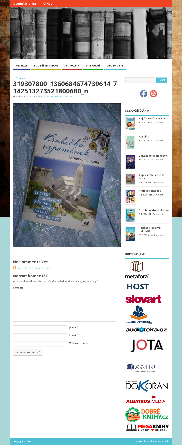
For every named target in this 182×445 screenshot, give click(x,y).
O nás (47, 4)
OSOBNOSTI (115, 65)
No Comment (157, 122)
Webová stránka (78, 343)
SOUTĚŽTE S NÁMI (46, 65)
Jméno (73, 327)
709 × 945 (43, 96)
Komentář (18, 287)
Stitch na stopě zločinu (154, 210)
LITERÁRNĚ (93, 65)
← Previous (19, 78)
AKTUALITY (72, 65)
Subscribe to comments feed (33, 268)
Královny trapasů (150, 190)
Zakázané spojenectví (153, 155)
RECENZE (21, 65)
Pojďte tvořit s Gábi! (152, 118)
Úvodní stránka (24, 4)
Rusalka (144, 136)
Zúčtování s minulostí (61, 96)
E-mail (73, 335)
